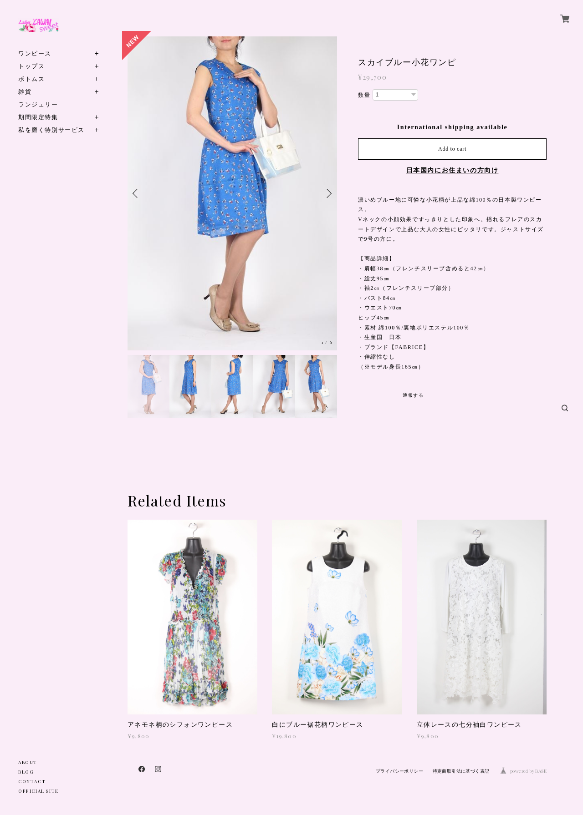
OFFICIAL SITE (38, 791)
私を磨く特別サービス (51, 129)
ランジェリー (38, 104)
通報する (413, 395)
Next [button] (328, 193)
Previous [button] (137, 193)
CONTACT (32, 781)
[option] (232, 193)
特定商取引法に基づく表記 (461, 771)
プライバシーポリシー (399, 771)
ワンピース (34, 53)
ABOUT (27, 762)
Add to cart (452, 149)
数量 (364, 95)
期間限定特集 (38, 117)
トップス (31, 66)
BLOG (26, 772)
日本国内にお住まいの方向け (452, 170)
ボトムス (31, 78)
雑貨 (24, 91)
